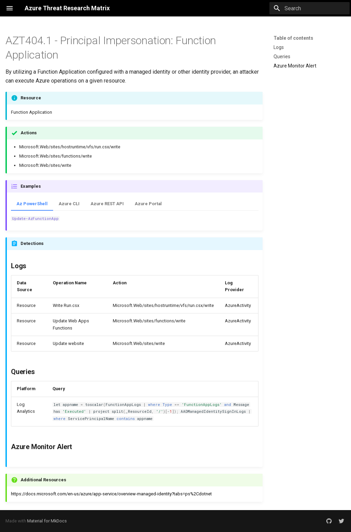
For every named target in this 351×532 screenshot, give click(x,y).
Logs (279, 47)
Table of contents (293, 38)
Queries (282, 56)
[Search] (309, 8)
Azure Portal (148, 203)
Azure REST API (107, 203)
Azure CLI (69, 203)
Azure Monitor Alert (295, 66)
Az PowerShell (32, 203)
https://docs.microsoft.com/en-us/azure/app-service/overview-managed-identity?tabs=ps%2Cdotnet (111, 493)
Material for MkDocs (47, 520)
